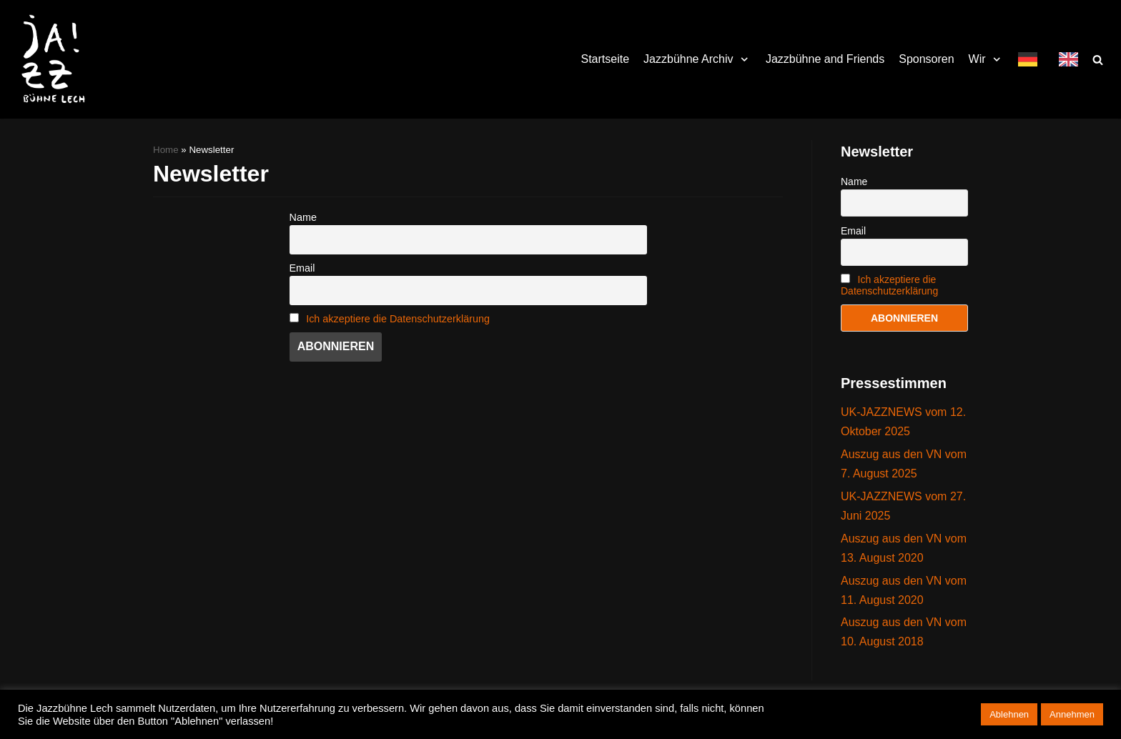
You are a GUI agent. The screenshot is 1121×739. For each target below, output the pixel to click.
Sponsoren (926, 59)
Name (303, 217)
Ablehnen (1009, 714)
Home (166, 149)
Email (302, 268)
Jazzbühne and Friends (825, 59)
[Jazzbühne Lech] (50, 59)
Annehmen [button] (1072, 714)
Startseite (605, 59)
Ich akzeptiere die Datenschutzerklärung (398, 318)
